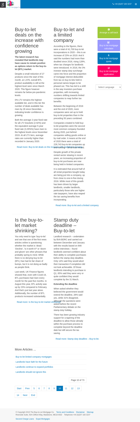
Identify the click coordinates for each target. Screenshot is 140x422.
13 (78, 388)
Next (25, 395)
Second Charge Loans (25, 419)
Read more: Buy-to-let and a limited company (77, 205)
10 (60, 388)
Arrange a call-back (109, 32)
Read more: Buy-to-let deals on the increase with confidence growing (49, 147)
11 (66, 388)
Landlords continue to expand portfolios (34, 367)
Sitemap (90, 412)
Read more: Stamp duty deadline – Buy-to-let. (77, 339)
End (33, 395)
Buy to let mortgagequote (109, 58)
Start (19, 388)
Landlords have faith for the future (32, 362)
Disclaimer (80, 412)
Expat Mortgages (43, 419)
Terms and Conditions (65, 412)
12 (72, 388)
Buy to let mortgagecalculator (109, 45)
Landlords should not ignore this (31, 372)
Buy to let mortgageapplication (109, 71)
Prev (27, 388)
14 (18, 395)
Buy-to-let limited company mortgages (34, 357)
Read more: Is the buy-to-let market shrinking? (39, 302)
